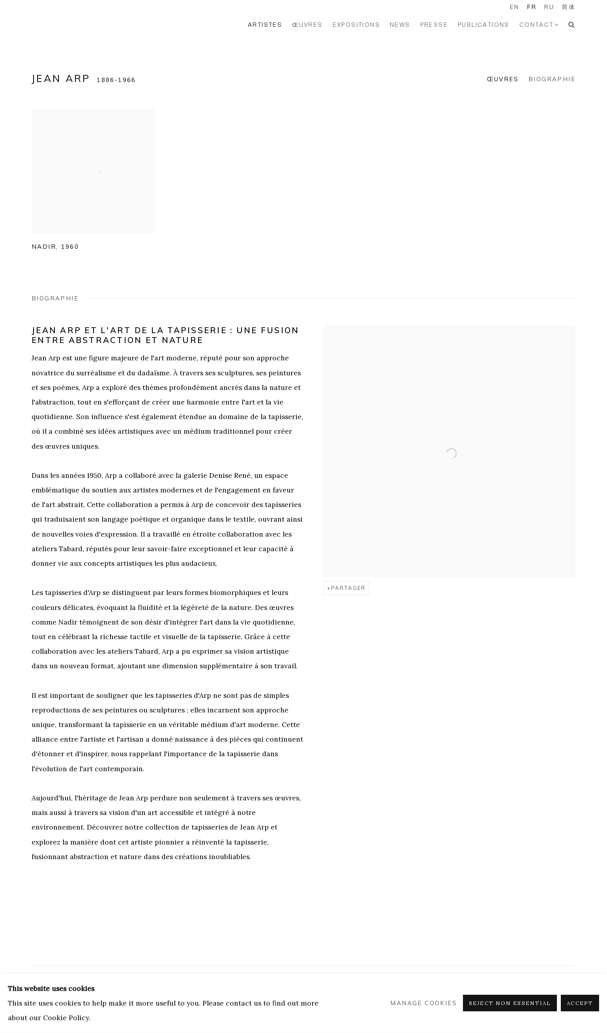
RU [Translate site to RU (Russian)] (549, 7)
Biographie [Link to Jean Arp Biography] (551, 79)
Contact (536, 24)
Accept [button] (580, 1003)
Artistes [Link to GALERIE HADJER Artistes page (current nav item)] (265, 24)
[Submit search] (571, 24)
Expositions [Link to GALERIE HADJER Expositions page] (356, 24)
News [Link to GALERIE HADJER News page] (400, 24)
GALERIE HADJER (63, 24)
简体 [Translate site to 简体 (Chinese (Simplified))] (568, 7)
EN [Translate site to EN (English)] (514, 7)
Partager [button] (348, 588)
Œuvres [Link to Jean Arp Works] (503, 79)
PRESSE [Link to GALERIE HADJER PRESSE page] (434, 24)
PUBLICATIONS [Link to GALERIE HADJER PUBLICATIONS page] (484, 24)
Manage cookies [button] (423, 1003)
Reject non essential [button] (510, 1003)
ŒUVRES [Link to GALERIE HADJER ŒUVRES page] (307, 24)
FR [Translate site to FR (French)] (532, 7)
